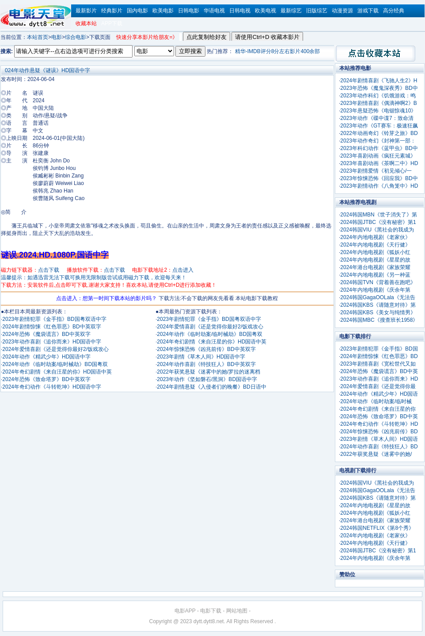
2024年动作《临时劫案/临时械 (376, 401)
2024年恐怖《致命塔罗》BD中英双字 (46, 379)
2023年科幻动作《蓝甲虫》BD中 (378, 148)
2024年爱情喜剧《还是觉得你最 (378, 386)
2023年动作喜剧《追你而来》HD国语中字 (51, 342)
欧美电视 (265, 11)
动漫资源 (342, 11)
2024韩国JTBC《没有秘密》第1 (378, 222)
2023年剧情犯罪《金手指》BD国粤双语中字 (54, 319)
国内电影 (137, 11)
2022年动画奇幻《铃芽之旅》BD (378, 133)
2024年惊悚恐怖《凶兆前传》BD (378, 431)
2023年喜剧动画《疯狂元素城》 (378, 156)
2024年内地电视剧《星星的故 (375, 260)
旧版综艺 (316, 11)
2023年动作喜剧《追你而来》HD (379, 379)
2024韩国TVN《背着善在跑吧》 (378, 282)
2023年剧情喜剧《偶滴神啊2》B (378, 103)
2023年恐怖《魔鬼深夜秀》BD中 (378, 88)
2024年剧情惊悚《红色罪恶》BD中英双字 (51, 327)
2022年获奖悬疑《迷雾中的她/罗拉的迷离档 (208, 372)
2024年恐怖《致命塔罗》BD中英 (378, 416)
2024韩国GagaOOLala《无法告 (377, 297)
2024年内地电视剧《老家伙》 (375, 237)
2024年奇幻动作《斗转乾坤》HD (379, 424)
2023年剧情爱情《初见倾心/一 (376, 171)
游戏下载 (368, 11)
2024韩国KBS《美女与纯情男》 (378, 312)
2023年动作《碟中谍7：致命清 (376, 118)
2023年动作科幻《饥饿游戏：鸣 (378, 96)
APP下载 (111, 23)
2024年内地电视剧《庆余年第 (375, 290)
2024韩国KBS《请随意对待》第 (378, 305)
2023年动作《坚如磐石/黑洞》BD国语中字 (207, 379)
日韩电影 (188, 11)
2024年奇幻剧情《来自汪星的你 (378, 409)
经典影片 (111, 11)
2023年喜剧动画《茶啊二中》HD (379, 163)
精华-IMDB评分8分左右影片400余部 (277, 51)
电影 (56, 37)
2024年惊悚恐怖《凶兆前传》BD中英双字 (206, 349)
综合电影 (75, 37)
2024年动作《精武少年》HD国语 (379, 394)
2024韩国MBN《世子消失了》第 (378, 215)
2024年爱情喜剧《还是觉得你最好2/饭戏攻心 (55, 349)
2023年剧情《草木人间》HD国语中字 (201, 357)
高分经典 (393, 11)
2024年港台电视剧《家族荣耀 (375, 267)
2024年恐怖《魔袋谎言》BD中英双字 (46, 334)
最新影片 (86, 11)
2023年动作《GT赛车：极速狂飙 (378, 126)
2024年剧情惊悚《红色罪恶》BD (378, 356)
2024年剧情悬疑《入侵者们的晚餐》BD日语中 (211, 387)
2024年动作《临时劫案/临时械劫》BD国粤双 (55, 364)
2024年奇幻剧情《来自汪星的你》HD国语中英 (57, 372)
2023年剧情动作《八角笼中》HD (379, 186)
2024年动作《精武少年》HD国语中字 (46, 357)
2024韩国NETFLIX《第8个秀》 (377, 528)
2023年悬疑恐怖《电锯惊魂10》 (378, 111)
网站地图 (236, 611)
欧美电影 (163, 11)
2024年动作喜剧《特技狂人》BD (378, 446)
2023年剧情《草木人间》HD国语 (379, 439)
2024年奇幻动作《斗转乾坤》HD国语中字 (51, 387)
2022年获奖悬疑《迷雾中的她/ (376, 454)
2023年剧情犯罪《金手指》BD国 (378, 349)
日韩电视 (239, 11)
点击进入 (183, 270)
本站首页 (37, 37)
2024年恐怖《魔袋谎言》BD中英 (378, 371)
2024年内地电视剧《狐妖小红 (375, 252)
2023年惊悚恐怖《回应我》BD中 (378, 178)
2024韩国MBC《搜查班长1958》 (379, 320)
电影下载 (210, 611)
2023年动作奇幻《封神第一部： (378, 141)
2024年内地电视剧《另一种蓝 (375, 275)
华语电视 (214, 11)
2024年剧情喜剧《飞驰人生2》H (378, 80)
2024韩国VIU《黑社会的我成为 (377, 230)
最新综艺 (291, 11)
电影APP (185, 611)
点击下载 (48, 270)
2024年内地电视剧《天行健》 (375, 245)
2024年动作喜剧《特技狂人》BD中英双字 (206, 364)
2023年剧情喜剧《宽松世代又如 (378, 364)
